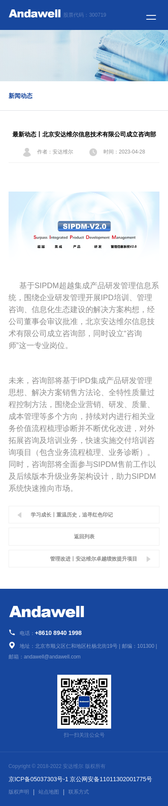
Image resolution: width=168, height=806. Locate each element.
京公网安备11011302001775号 (111, 779)
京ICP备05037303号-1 (38, 779)
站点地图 (48, 792)
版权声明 (19, 792)
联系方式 (78, 792)
